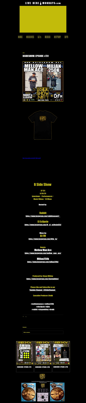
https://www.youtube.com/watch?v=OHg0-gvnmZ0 (32, 158)
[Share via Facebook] (23, 316)
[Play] (45, 400)
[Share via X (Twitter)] (25, 316)
